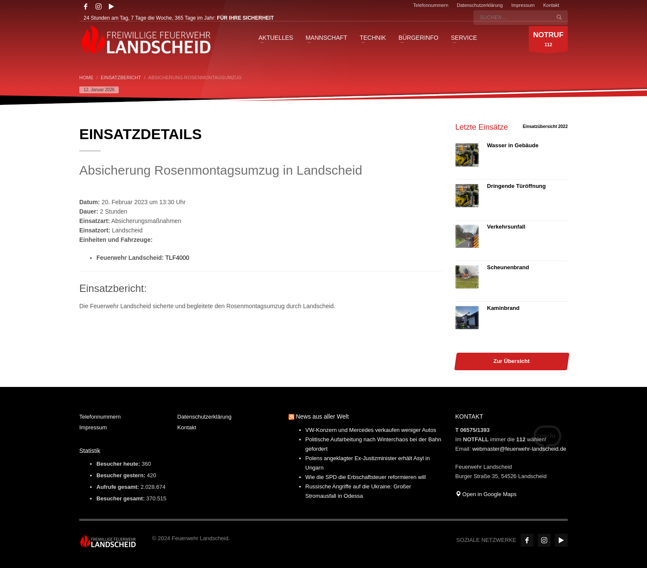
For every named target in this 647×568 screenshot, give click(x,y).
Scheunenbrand (508, 267)
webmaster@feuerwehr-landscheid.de (519, 449)
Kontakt (551, 5)
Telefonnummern (430, 5)
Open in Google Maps (486, 494)
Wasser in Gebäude (513, 145)
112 (548, 40)
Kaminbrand (503, 308)
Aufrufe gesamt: (118, 487)
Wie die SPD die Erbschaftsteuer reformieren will (366, 477)
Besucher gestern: (121, 475)
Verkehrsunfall (506, 226)
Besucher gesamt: (121, 498)
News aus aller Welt (322, 416)
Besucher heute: (118, 464)
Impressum (522, 5)
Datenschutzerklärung (480, 5)
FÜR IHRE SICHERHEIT (245, 18)
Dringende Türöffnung (516, 186)
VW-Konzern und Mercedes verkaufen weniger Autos (371, 430)
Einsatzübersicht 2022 (545, 126)
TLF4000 (177, 257)
